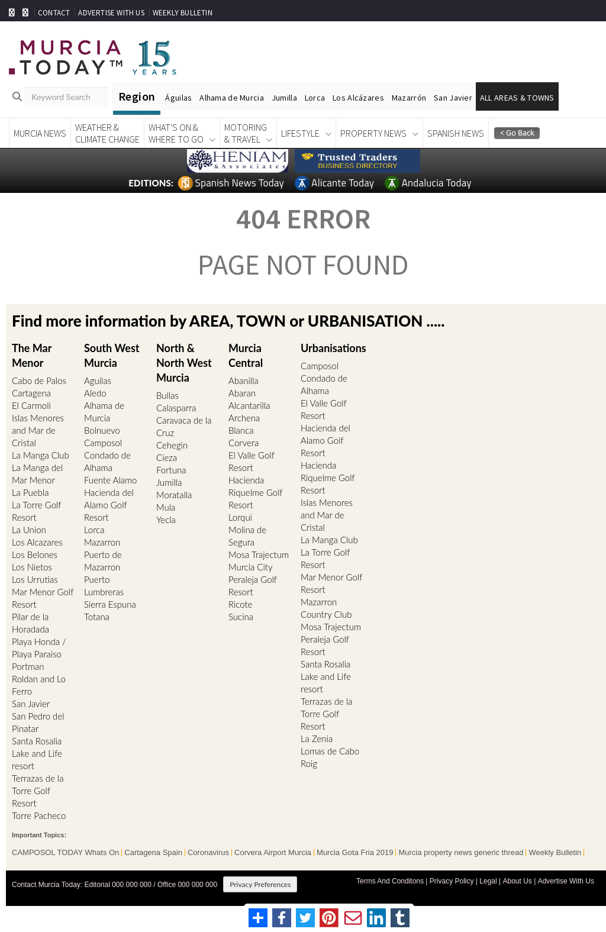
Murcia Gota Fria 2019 (355, 852)
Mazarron (102, 542)
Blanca (240, 430)
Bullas (167, 395)
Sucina (240, 616)
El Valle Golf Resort (251, 461)
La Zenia (317, 738)
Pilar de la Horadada (30, 622)
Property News (373, 133)
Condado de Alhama (107, 461)
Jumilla (284, 97)
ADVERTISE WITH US (111, 13)
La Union (29, 529)
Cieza (166, 457)
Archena (244, 417)
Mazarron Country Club (326, 608)
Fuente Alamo (110, 480)
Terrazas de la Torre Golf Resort (37, 790)
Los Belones (34, 554)
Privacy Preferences (260, 884)
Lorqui (240, 517)
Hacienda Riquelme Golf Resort (255, 492)
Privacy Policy (452, 881)
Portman (28, 666)
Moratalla (174, 494)
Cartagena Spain (153, 852)
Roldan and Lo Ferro (39, 684)
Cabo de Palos (39, 380)
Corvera (243, 442)
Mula (165, 507)
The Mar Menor (31, 355)
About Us (516, 881)
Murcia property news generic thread (460, 852)
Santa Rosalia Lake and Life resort (37, 753)
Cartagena (31, 393)
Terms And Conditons (390, 881)
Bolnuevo (102, 430)
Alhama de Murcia (231, 97)
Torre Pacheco (39, 815)
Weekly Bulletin (554, 852)
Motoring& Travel (245, 133)
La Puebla (30, 492)
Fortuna (171, 470)
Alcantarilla (249, 405)
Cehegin (172, 445)
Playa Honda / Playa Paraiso (39, 647)
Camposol (103, 442)
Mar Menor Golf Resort (42, 597)
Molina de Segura (247, 535)
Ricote (240, 604)
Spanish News (455, 133)
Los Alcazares (37, 542)
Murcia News (40, 133)
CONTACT (54, 13)
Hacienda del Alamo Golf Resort (109, 505)
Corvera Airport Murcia (272, 852)
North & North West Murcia (184, 362)
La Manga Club (40, 455)
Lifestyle (300, 133)
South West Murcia (111, 355)
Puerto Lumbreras (104, 585)
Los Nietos (32, 567)
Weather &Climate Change (107, 133)
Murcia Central (245, 355)
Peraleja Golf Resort (252, 585)
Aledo (95, 393)
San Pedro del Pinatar (38, 722)
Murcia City (250, 567)
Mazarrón (409, 97)
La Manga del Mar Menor (37, 473)
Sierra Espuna (110, 604)
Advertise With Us (566, 881)
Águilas (178, 97)
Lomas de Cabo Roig (330, 757)
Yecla (166, 519)
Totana (96, 616)
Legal (488, 881)
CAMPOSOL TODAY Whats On (65, 852)
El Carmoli (31, 405)
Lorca (315, 97)
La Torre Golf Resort (36, 511)
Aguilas (97, 380)
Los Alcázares (358, 97)
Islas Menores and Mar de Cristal (38, 430)
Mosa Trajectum (258, 554)
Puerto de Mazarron (103, 560)
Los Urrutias (35, 579)
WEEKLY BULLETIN (182, 13)
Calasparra (176, 407)
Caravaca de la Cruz (183, 426)
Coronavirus (208, 852)
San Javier (453, 97)
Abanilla (243, 380)
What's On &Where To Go (176, 133)
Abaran (242, 393)
